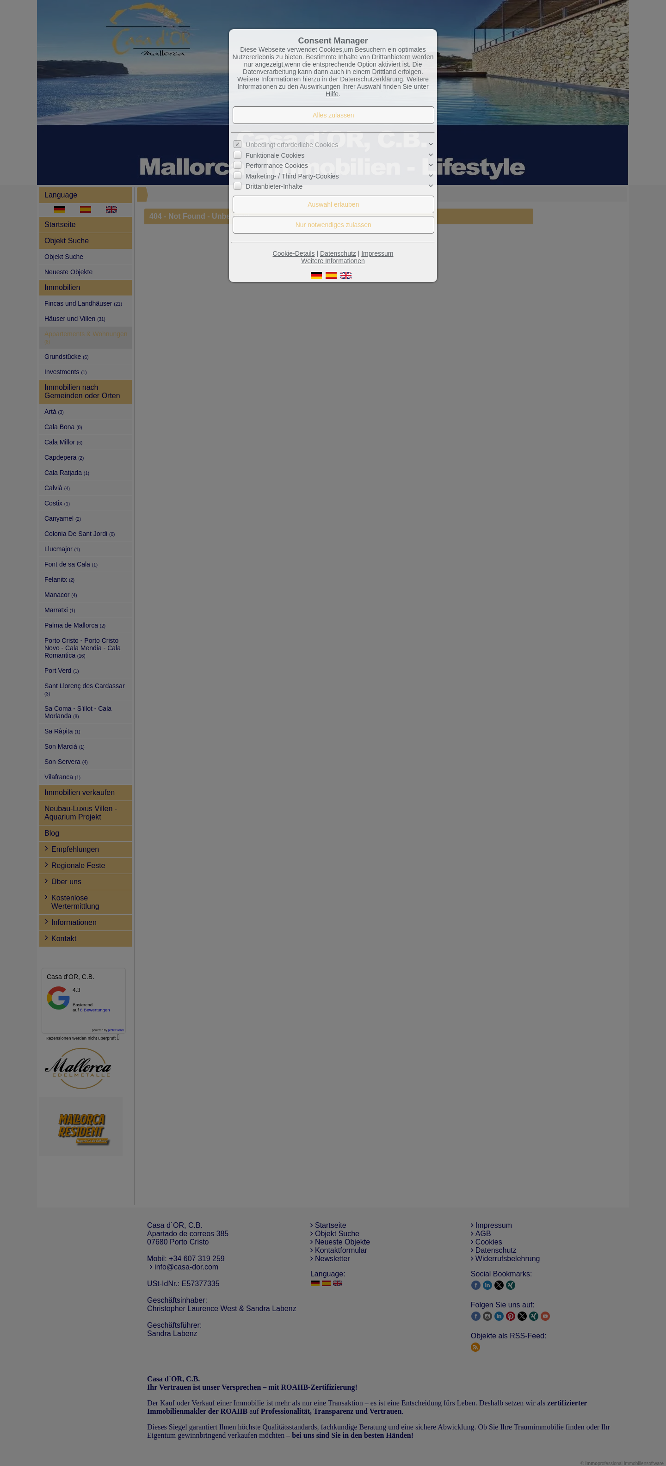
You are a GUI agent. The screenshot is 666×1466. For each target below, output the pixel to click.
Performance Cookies (277, 165)
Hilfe (332, 94)
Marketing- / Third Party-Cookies (292, 175)
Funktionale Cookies (275, 155)
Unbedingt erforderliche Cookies (292, 144)
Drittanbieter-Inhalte (274, 186)
